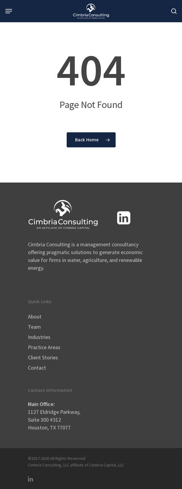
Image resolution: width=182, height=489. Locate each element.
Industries (39, 337)
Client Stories (43, 357)
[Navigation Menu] (8, 11)
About (34, 316)
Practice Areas (44, 347)
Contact (37, 367)
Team (34, 326)
